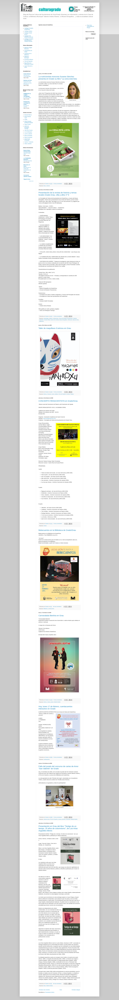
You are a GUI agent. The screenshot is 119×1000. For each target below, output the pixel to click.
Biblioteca (46, 608)
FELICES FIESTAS (28, 160)
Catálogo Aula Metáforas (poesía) (28, 36)
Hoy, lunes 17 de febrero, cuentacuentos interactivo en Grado (55, 707)
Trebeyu (72, 394)
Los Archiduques (28, 132)
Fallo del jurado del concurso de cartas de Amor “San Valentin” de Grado (58, 767)
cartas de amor (47, 819)
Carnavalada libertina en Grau (51, 615)
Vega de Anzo (27, 179)
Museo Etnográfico (63, 319)
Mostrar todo (31, 181)
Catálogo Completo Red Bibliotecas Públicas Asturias (28, 40)
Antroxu (45, 394)
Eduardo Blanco (28, 114)
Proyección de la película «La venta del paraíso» (27, 83)
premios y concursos (66, 819)
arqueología (46, 318)
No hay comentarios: (58, 183)
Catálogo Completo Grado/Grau (28, 29)
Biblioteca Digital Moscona (28, 48)
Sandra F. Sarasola (28, 142)
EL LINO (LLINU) (27, 97)
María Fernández (28, 135)
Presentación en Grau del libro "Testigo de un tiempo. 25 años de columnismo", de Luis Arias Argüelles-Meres (58, 828)
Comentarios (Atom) (49, 992)
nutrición (48, 185)
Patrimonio (70, 319)
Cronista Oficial (47, 319)
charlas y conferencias (53, 318)
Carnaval (49, 394)
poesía (52, 702)
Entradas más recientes (44, 989)
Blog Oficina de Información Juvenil (28, 63)
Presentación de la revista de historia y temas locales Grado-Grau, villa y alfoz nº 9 (58, 194)
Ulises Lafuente (28, 143)
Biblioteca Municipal (26, 57)
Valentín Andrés (57, 702)
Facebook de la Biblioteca (27, 54)
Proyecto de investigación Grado (27, 103)
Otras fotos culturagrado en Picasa (90, 26)
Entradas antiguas (76, 989)
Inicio (61, 989)
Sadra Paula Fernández (27, 139)
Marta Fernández (28, 137)
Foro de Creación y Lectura (64, 394)
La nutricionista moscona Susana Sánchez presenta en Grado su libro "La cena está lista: (58, 78)
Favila (25, 119)
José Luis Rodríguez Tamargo (26, 127)
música (45, 525)
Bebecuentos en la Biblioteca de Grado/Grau (57, 530)
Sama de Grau (76, 319)
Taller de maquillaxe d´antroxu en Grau (55, 328)
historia (57, 319)
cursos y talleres (54, 394)
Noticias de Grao (28, 80)
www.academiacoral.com (49, 418)
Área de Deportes (28, 61)
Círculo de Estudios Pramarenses (66, 318)
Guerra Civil (53, 319)
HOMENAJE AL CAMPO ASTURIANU (27, 95)
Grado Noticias (27, 74)
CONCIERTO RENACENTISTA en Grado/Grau (58, 401)
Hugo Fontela (27, 124)
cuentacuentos (51, 608)
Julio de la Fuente (28, 130)
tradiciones (41, 321)
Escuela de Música (28, 59)
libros (45, 185)
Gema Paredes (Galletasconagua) (28, 122)
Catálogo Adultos (28, 31)
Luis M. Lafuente (28, 133)
